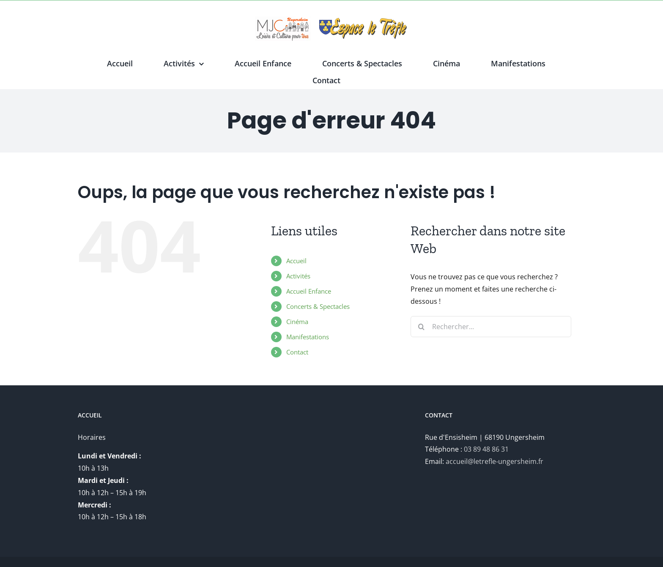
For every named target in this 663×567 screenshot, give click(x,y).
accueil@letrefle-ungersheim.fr (494, 461)
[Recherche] (421, 326)
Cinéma (297, 321)
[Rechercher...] (491, 326)
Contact (297, 352)
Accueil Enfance (308, 291)
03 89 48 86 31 (486, 449)
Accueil (296, 260)
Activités (298, 276)
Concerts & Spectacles (318, 306)
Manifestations (307, 337)
